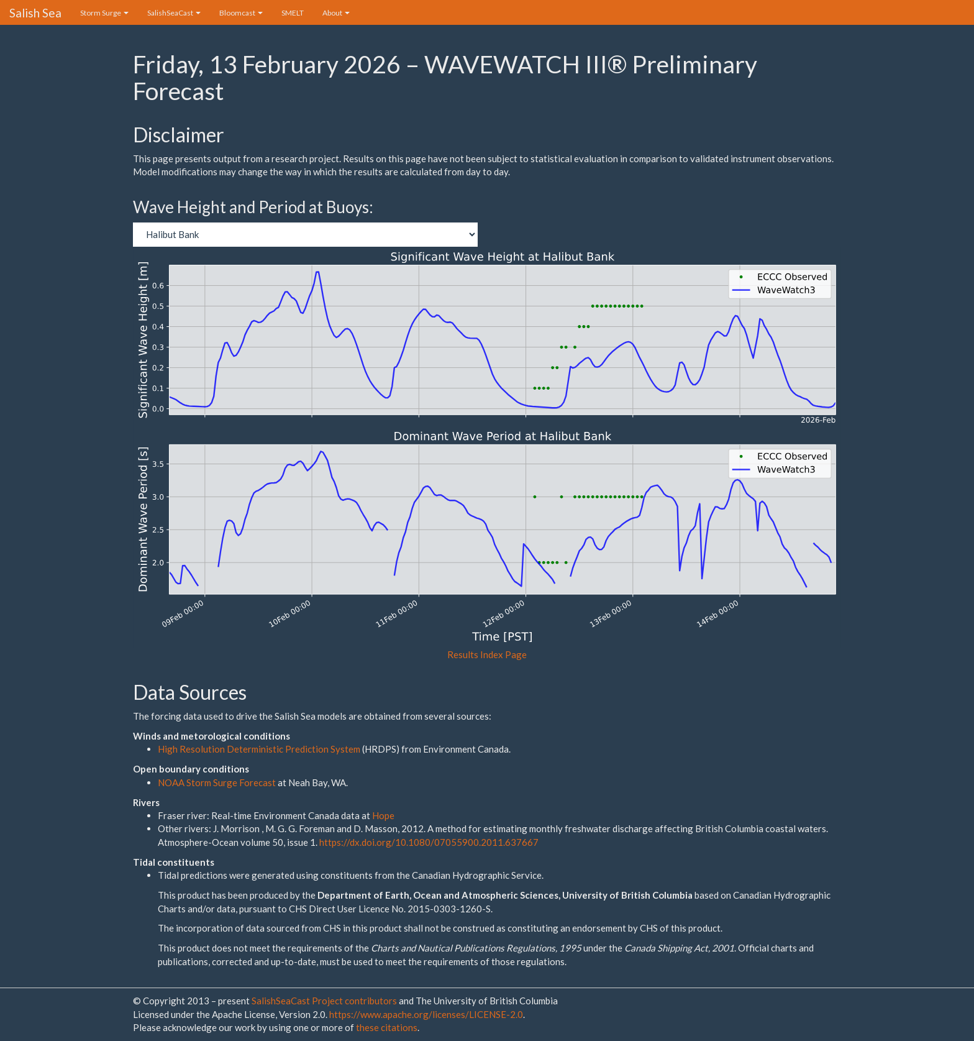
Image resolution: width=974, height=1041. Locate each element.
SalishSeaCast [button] (174, 12)
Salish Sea (35, 13)
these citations (386, 1027)
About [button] (336, 12)
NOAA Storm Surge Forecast (218, 782)
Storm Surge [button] (104, 12)
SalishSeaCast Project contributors (325, 1000)
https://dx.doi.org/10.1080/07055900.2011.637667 (429, 842)
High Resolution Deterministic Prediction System (259, 748)
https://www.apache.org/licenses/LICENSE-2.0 (426, 1014)
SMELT (292, 12)
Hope (383, 815)
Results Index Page (487, 654)
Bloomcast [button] (241, 12)
